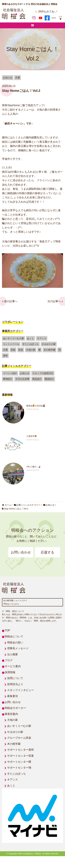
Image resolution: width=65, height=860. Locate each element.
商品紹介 (37, 379)
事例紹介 (7, 379)
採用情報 (10, 672)
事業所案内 (11, 714)
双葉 (13, 349)
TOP (7, 630)
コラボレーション (12, 321)
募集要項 (12, 696)
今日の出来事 (22, 379)
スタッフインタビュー (20, 690)
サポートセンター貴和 (20, 749)
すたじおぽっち (30, 344)
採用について (15, 678)
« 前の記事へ (10, 301)
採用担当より (15, 684)
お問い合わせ (21, 552)
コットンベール (11, 344)
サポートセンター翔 (19, 767)
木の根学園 (49, 349)
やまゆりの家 (49, 344)
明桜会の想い (15, 642)
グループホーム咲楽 (19, 737)
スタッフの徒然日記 (42, 373)
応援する (47, 552)
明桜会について (14, 636)
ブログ (9, 660)
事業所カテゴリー (12, 331)
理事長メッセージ (17, 648)
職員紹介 (49, 379)
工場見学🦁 (31, 436)
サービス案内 (13, 666)
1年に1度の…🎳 (33, 467)
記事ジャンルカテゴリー (16, 366)
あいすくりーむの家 (13, 338)
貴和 (5, 355)
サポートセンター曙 (19, 761)
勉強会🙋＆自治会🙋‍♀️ (35, 406)
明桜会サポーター (15, 708)
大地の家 (30, 349)
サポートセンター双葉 (20, 755)
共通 (5, 349)
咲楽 (20, 349)
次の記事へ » (55, 301)
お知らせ (24, 373)
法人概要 (12, 654)
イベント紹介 (10, 373)
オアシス (41, 338)
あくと (30, 338)
